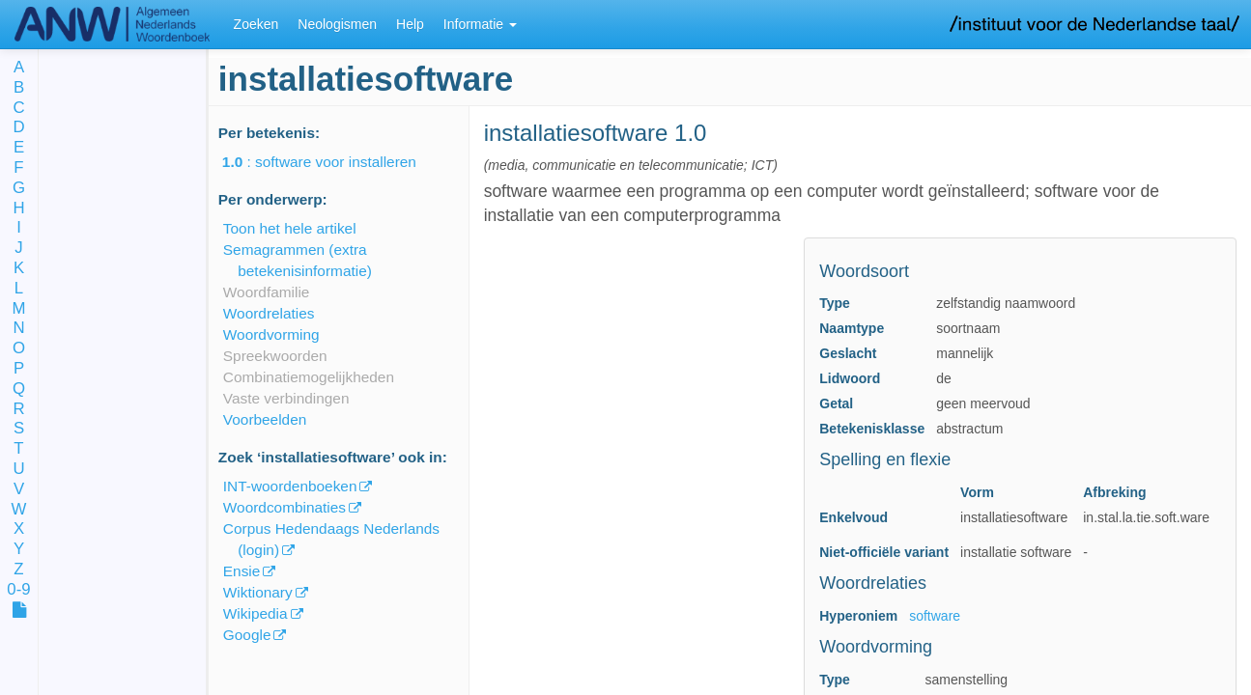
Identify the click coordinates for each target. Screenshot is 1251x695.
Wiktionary (258, 592)
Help (410, 24)
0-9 (18, 590)
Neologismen (337, 24)
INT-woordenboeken (290, 486)
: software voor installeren (332, 161)
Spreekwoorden (275, 356)
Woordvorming (271, 334)
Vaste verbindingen (286, 398)
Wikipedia (255, 613)
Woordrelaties (269, 313)
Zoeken (256, 24)
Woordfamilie (266, 292)
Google (247, 634)
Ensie (242, 571)
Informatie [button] (480, 24)
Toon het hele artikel (289, 228)
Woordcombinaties (284, 507)
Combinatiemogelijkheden (308, 377)
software (934, 616)
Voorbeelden (264, 419)
